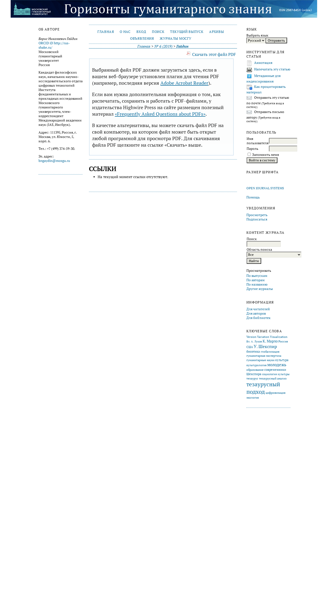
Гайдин (182, 46)
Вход (141, 32)
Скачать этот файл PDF (214, 54)
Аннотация (263, 63)
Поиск (158, 32)
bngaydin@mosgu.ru (54, 161)
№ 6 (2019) (163, 46)
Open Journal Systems (265, 188)
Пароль (252, 148)
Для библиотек (258, 318)
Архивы (216, 32)
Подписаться (256, 219)
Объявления (142, 38)
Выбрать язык (257, 35)
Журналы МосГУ (175, 38)
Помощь (253, 197)
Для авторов (256, 313)
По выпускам (256, 275)
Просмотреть (256, 215)
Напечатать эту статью (272, 69)
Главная (105, 32)
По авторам (255, 280)
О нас (125, 32)
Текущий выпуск (186, 32)
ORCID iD (46, 43)
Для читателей (258, 309)
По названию (256, 284)
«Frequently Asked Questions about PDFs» (160, 114)
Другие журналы (259, 289)
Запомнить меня (265, 154)
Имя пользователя (257, 141)
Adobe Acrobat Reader (184, 83)
